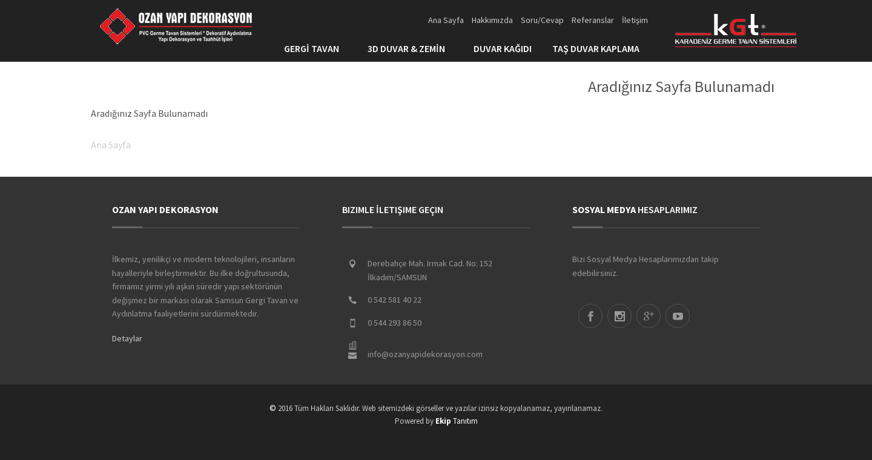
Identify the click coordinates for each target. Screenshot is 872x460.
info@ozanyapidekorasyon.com (425, 354)
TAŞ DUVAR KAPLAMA (599, 48)
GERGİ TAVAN (315, 48)
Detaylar (127, 338)
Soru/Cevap (542, 20)
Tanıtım (456, 421)
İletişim (635, 20)
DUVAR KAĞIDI (503, 48)
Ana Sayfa (446, 20)
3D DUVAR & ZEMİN (410, 48)
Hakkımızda (492, 20)
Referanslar (593, 20)
